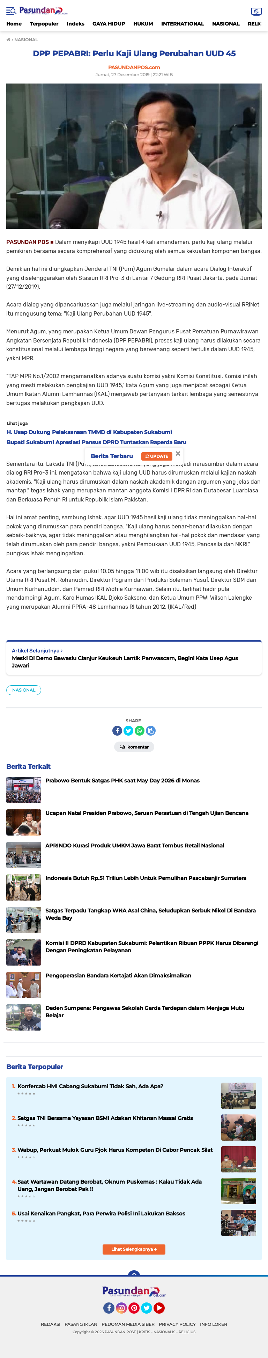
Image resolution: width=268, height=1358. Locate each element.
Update (157, 456)
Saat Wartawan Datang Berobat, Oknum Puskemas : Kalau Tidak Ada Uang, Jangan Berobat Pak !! (109, 1185)
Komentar (134, 746)
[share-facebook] (117, 731)
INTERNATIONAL (182, 24)
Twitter (149, 1311)
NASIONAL (225, 24)
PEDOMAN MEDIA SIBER (128, 1324)
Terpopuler (44, 24)
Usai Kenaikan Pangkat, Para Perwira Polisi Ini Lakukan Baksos (101, 1213)
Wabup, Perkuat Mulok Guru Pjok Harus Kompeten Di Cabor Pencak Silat (115, 1150)
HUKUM (143, 24)
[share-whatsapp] (139, 731)
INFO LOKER (213, 1324)
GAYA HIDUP (108, 24)
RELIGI (256, 24)
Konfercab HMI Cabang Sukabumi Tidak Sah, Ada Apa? (90, 1086)
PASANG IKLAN (81, 1324)
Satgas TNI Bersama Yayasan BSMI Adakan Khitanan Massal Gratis (105, 1118)
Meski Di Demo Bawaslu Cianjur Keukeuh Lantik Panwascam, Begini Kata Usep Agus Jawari (125, 662)
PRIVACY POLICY (177, 1324)
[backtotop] (134, 1276)
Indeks (75, 24)
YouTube (164, 1311)
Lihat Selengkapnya (134, 1249)
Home (14, 24)
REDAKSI (50, 1324)
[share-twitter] (128, 731)
